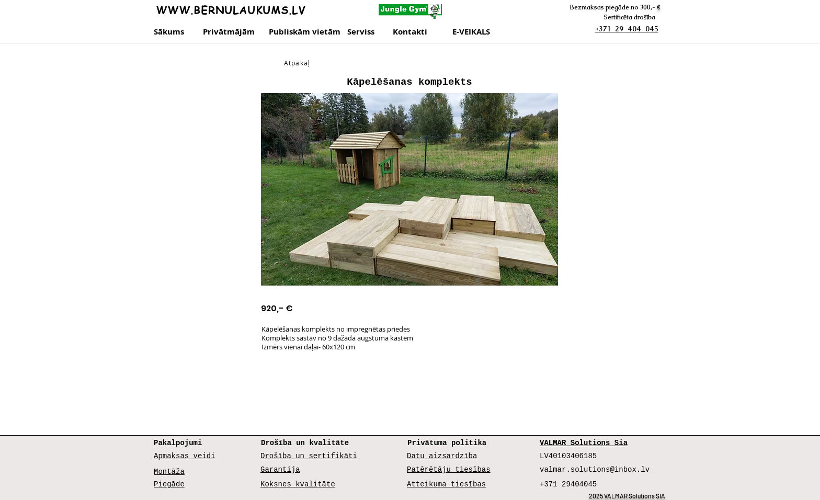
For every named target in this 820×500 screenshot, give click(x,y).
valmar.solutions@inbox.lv (595, 469)
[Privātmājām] (230, 31)
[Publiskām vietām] (304, 31)
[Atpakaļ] (298, 62)
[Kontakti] (420, 31)
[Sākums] (170, 31)
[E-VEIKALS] (474, 31)
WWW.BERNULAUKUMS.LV (230, 10)
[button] (409, 189)
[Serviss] (366, 31)
